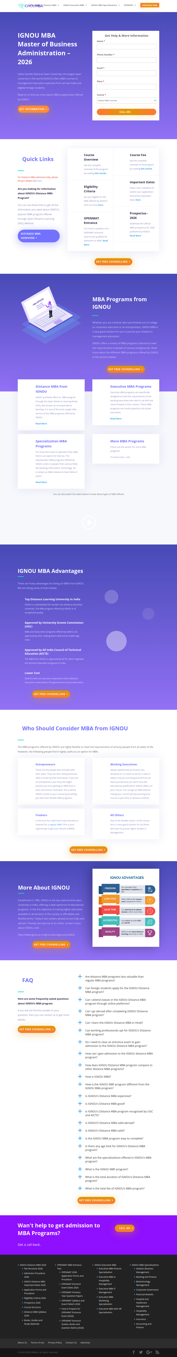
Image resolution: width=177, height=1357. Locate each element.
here (100, 205)
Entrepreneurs (45, 764)
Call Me (124, 1228)
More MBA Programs (127, 441)
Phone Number (105, 54)
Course (101, 94)
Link (128, 457)
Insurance (141, 1319)
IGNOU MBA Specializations (104, 5)
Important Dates (142, 182)
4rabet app (74, 635)
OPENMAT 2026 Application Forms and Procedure (72, 1276)
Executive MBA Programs (130, 386)
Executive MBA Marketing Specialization (106, 1301)
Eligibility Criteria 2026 (35, 1298)
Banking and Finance (146, 1276)
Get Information (31, 109)
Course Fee (138, 155)
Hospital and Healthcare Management (142, 1303)
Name (101, 41)
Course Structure (32, 1307)
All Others (117, 815)
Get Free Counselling (112, 261)
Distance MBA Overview (31, 235)
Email (100, 68)
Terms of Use (37, 1342)
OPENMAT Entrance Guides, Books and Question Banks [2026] (73, 1324)
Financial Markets (144, 1294)
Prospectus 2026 (32, 1302)
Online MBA (34, 5)
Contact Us (71, 1342)
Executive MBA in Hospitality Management (107, 1280)
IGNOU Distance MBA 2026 (33, 1264)
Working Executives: (123, 764)
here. (40, 180)
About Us (22, 1342)
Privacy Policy (55, 1342)
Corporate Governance (147, 1289)
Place (100, 81)
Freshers (41, 815)
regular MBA (55, 824)
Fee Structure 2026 (33, 1268)
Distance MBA (49, 5)
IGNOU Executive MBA (73, 5)
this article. (101, 173)
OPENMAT (128, 5)
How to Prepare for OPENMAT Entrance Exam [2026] (71, 1312)
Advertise (85, 1342)
